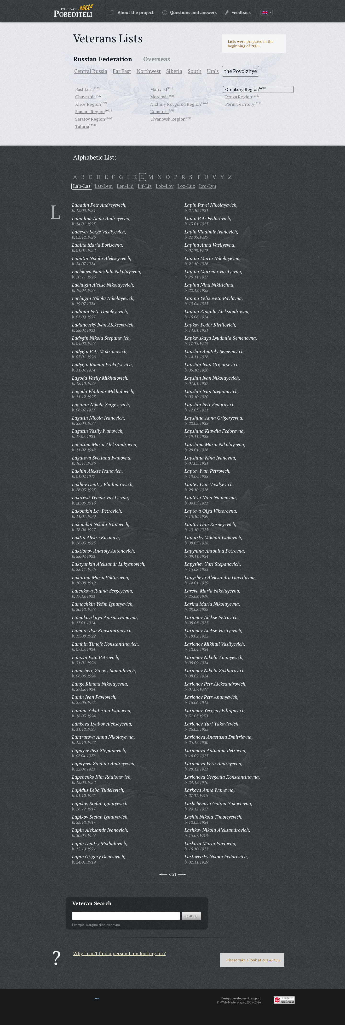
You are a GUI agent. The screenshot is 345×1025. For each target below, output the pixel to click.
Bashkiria (84, 89)
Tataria (82, 126)
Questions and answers (189, 12)
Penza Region (238, 97)
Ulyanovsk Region (167, 119)
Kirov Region (88, 104)
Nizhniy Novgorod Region (175, 104)
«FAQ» (274, 960)
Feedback (238, 12)
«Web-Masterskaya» (232, 1002)
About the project (132, 12)
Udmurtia (159, 111)
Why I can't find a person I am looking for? (119, 953)
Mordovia (159, 97)
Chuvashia (85, 97)
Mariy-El (158, 89)
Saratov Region (90, 119)
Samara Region (90, 111)
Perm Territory (239, 104)
